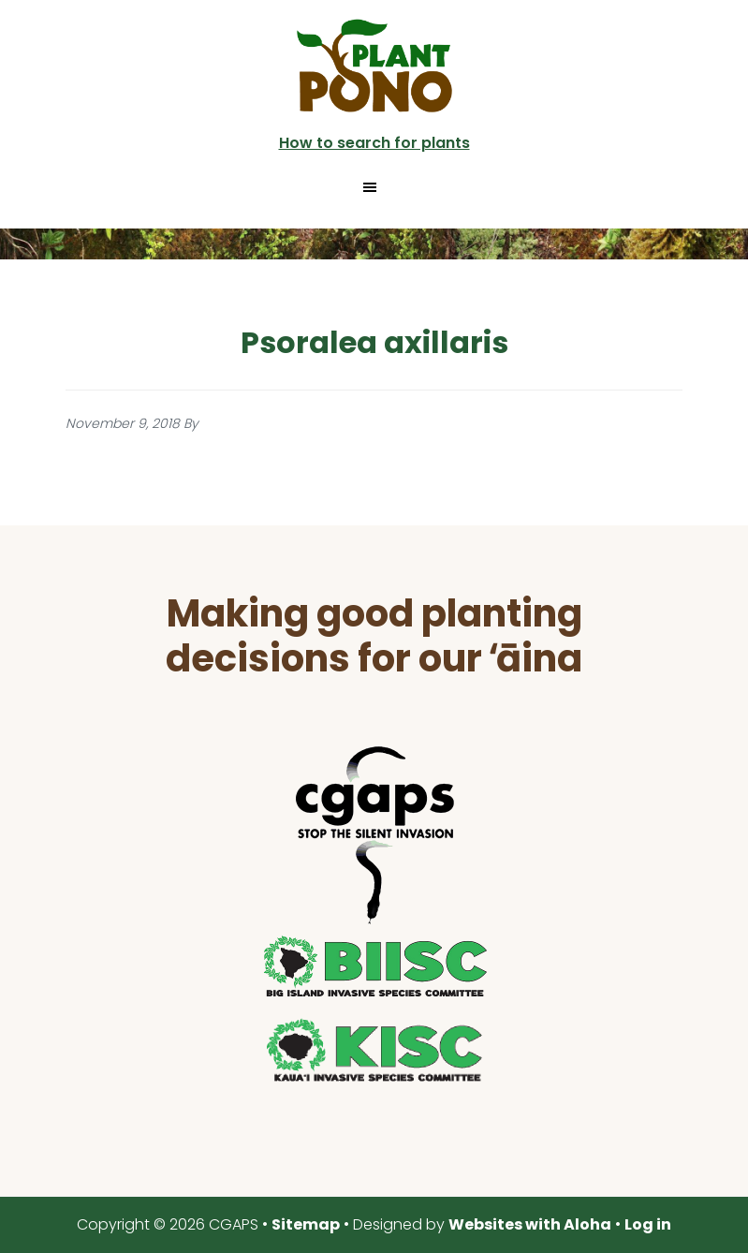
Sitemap (305, 1224)
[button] (374, 187)
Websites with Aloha (529, 1224)
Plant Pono (374, 65)
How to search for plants (374, 143)
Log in (647, 1224)
